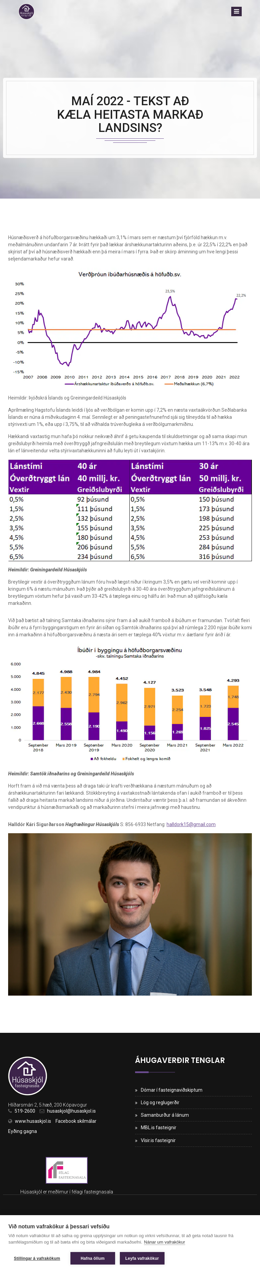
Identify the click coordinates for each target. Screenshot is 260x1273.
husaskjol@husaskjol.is (71, 1111)
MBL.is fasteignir (158, 1127)
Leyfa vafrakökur (142, 1258)
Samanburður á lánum (165, 1115)
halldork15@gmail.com (191, 824)
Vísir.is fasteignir (158, 1140)
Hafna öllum (93, 1258)
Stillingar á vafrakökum (37, 1258)
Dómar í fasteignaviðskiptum (171, 1090)
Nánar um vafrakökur (164, 1242)
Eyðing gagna (22, 1131)
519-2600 (25, 1111)
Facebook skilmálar (76, 1121)
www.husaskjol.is (33, 1121)
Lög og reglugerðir (160, 1102)
